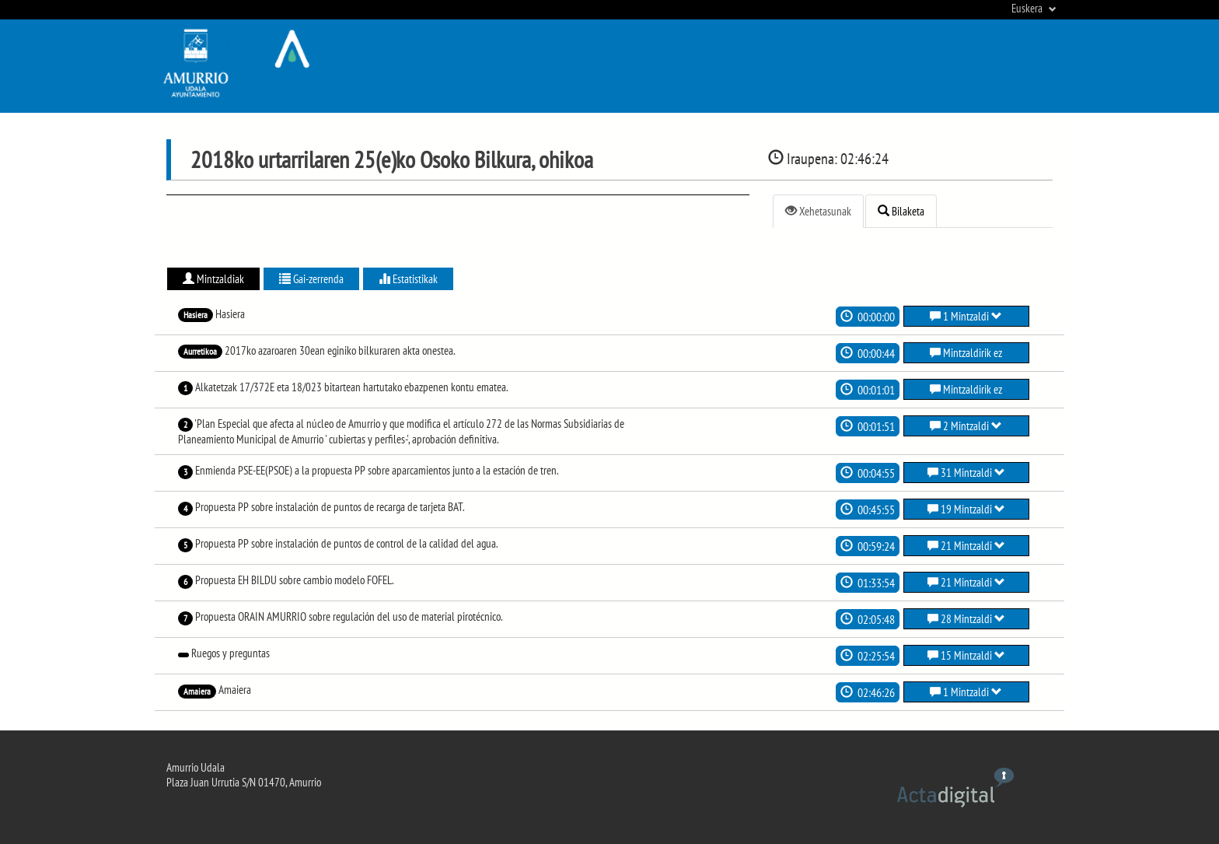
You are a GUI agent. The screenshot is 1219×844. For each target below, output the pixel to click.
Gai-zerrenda (311, 278)
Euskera (1034, 8)
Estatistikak (408, 278)
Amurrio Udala (195, 767)
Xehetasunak (818, 211)
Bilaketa (901, 211)
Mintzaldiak (213, 278)
